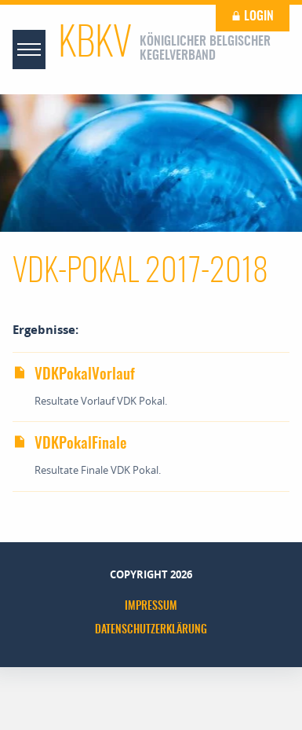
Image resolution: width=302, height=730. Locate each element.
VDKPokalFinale (69, 444)
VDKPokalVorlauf (74, 375)
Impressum (151, 606)
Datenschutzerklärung (151, 630)
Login (252, 16)
